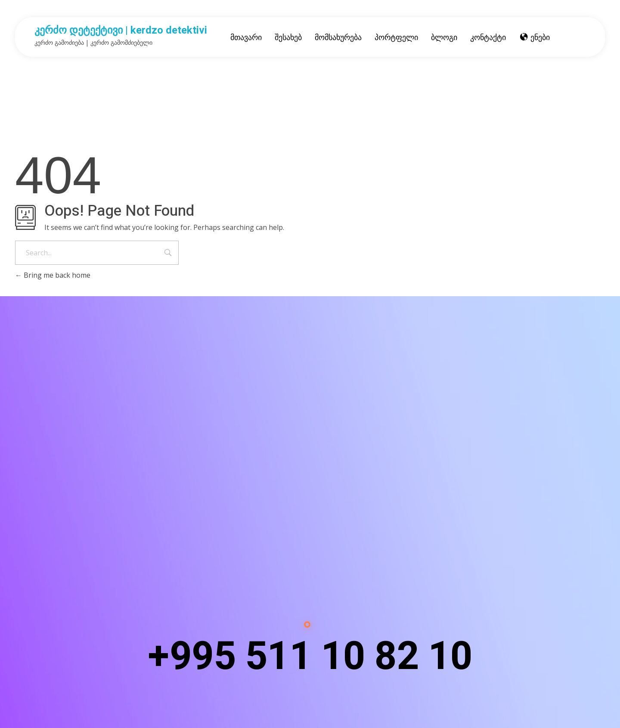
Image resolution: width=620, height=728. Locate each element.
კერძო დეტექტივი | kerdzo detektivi (120, 30)
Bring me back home (52, 275)
